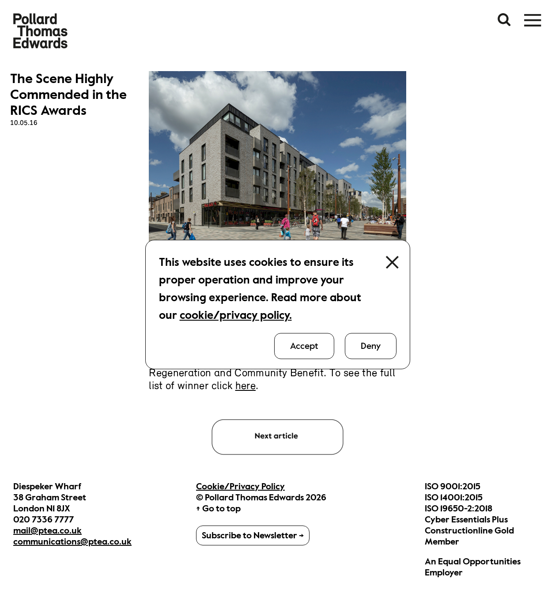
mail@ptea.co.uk (47, 531)
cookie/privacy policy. (236, 315)
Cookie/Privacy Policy (240, 486)
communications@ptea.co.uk (72, 542)
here (245, 386)
